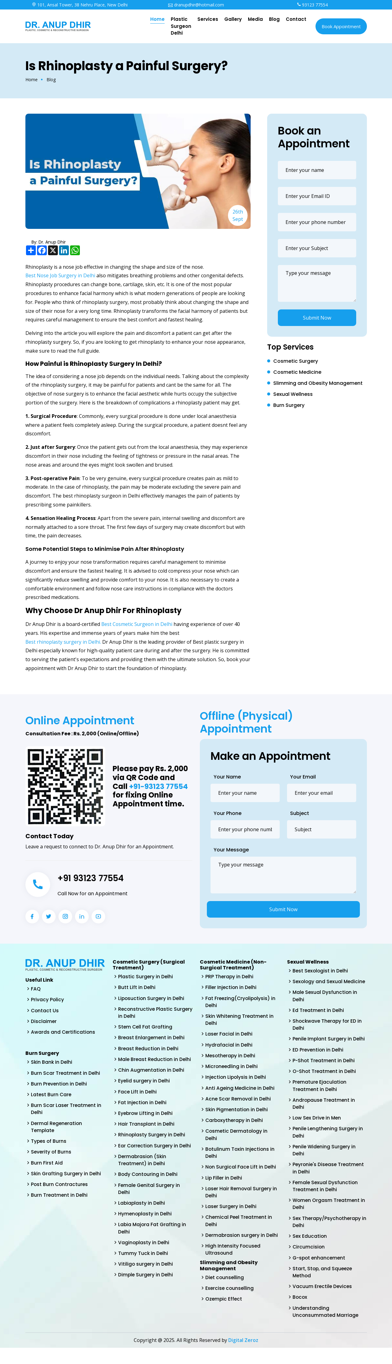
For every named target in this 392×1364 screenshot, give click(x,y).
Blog (274, 19)
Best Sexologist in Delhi (321, 970)
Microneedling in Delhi (232, 1068)
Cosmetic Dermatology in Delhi (237, 1138)
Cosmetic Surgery (295, 361)
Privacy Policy (47, 999)
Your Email (303, 776)
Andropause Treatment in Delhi (325, 1114)
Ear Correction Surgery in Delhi (149, 1160)
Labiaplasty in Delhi (142, 1222)
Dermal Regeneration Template (57, 1129)
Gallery (233, 19)
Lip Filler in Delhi (224, 1182)
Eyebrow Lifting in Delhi (146, 1123)
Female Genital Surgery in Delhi (149, 1208)
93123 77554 (312, 5)
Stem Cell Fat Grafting (145, 1028)
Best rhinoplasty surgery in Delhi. (63, 641)
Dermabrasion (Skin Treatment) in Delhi (142, 1179)
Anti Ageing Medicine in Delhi (240, 1090)
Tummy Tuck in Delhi (143, 1274)
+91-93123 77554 (159, 786)
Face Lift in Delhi (137, 1101)
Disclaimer (44, 1021)
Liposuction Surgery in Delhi (152, 998)
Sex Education (310, 1250)
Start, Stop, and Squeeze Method (323, 1287)
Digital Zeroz (243, 1356)
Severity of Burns (51, 1155)
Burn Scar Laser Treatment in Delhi (66, 1111)
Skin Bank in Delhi (52, 1063)
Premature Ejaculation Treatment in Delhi (320, 1096)
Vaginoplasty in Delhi (144, 1263)
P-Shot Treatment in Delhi (324, 1070)
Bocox (300, 1312)
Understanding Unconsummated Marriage (326, 1327)
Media (255, 19)
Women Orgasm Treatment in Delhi (330, 1217)
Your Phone (227, 813)
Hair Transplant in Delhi (146, 1134)
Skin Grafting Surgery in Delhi (66, 1177)
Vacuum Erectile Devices (323, 1301)
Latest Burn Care (51, 1096)
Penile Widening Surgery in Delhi (325, 1162)
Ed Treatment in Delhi (319, 1018)
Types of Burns (49, 1144)
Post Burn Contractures (60, 1188)
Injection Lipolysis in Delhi (236, 1079)
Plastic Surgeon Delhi (181, 26)
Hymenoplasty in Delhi (145, 1233)
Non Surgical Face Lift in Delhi (241, 1171)
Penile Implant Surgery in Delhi (329, 1047)
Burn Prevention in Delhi (59, 1085)
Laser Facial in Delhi (229, 1035)
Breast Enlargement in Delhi (152, 1039)
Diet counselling (225, 1284)
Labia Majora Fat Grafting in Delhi (152, 1248)
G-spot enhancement (320, 1272)
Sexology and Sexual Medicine (318, 985)
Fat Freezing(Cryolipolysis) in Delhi (241, 1002)
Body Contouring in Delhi (148, 1193)
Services (207, 19)
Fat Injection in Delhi (142, 1112)
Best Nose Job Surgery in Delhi (60, 275)
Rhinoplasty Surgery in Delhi (152, 1145)
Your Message (231, 849)
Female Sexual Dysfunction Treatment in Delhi (326, 1199)
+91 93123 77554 (94, 878)
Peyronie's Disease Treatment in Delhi (329, 1180)
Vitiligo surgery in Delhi (146, 1285)
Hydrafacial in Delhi (229, 1046)
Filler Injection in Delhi (231, 987)
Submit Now (317, 317)
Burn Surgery (288, 405)
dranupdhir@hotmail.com (196, 5)
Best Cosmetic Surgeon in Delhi (137, 624)
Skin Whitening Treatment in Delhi (240, 1021)
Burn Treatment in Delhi (59, 1199)
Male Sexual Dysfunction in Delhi (325, 1004)
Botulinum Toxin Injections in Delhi (240, 1157)
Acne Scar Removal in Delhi (238, 1101)
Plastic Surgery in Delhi (146, 976)
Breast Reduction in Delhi (149, 1050)
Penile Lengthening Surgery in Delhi (328, 1143)
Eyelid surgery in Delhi (144, 1090)
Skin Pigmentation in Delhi (237, 1112)
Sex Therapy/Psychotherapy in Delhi (328, 1235)
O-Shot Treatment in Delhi (325, 1081)
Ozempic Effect (224, 1306)
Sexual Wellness (293, 394)
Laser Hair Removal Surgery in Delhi (241, 1197)
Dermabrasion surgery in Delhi (242, 1241)
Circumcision (309, 1261)
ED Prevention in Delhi (319, 1059)
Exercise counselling (230, 1295)
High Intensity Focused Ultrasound (233, 1256)
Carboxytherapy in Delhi (235, 1123)
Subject (299, 813)
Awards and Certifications (63, 1032)
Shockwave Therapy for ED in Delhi (328, 1033)
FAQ (36, 988)
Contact (296, 19)
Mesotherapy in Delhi (231, 1057)
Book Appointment (341, 26)
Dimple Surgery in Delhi (146, 1296)
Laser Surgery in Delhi (231, 1211)
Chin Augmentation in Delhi (151, 1079)
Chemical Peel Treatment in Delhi (239, 1226)
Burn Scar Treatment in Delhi (66, 1074)
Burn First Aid (47, 1166)
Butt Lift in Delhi (137, 987)
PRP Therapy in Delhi (229, 976)
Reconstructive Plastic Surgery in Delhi (146, 1013)
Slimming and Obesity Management (318, 383)
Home (157, 19)
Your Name (227, 776)
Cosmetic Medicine (297, 372)
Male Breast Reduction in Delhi (149, 1065)
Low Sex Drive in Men (317, 1128)
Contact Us (45, 1010)
